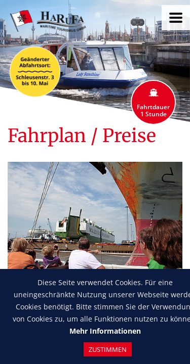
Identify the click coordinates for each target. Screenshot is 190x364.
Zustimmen (108, 349)
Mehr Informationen (105, 331)
